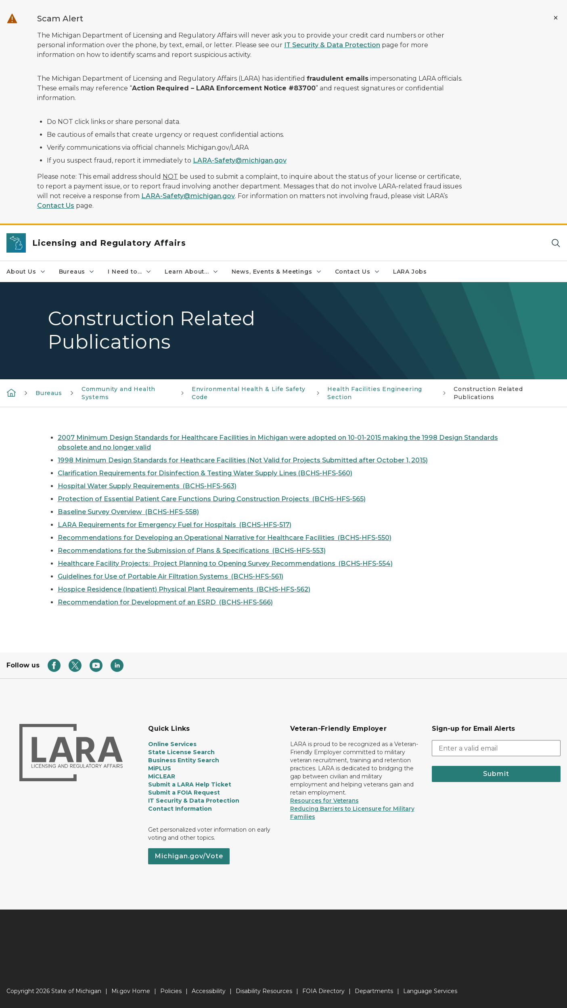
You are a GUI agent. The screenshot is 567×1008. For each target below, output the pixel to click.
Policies (171, 991)
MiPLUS (159, 768)
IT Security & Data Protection (332, 45)
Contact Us (55, 205)
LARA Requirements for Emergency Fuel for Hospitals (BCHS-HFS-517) (174, 525)
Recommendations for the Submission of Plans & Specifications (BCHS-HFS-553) (192, 550)
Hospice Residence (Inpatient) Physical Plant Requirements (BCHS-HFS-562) (184, 589)
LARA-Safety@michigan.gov (240, 160)
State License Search (181, 752)
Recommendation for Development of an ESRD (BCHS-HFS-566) (165, 602)
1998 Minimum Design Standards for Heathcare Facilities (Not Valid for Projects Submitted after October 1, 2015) (243, 460)
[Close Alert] (556, 18)
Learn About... (191, 271)
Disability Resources (264, 991)
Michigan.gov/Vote (189, 856)
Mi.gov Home (130, 991)
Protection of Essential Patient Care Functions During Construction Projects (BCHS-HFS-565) (212, 499)
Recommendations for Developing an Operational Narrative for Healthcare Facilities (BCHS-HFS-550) (224, 538)
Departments (374, 991)
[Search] (556, 243)
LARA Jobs (410, 271)
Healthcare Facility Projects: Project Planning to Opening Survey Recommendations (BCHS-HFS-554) (225, 563)
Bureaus (77, 271)
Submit (496, 774)
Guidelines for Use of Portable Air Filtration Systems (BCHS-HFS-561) (170, 576)
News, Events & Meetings (277, 271)
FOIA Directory (323, 991)
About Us (26, 271)
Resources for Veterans (324, 800)
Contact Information (180, 808)
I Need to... (130, 271)
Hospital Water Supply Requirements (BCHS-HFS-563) (147, 486)
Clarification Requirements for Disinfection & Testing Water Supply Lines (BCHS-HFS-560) (205, 473)
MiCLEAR (161, 776)
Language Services (430, 991)
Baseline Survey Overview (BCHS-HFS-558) (128, 512)
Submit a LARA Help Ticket (189, 784)
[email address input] (496, 748)
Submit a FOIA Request (184, 792)
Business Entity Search (183, 760)
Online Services (172, 744)
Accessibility (209, 991)
